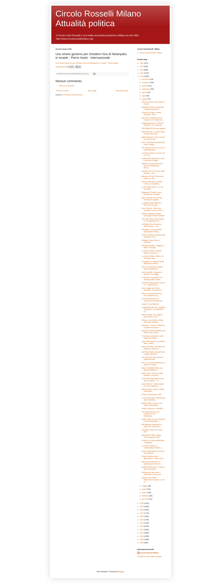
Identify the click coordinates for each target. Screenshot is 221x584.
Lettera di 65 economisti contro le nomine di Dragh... (153, 159)
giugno (144, 99)
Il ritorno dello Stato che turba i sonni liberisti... (153, 452)
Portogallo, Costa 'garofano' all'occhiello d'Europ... (152, 231)
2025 (142, 63)
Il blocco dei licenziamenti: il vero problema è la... (152, 295)
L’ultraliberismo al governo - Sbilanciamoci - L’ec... (152, 225)
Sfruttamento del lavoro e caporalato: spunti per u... (152, 473)
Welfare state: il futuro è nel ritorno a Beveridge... (152, 404)
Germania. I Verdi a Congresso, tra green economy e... (153, 326)
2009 (142, 539)
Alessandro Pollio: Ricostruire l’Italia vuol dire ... (153, 177)
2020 (142, 503)
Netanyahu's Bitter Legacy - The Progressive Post (152, 436)
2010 (142, 536)
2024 (142, 66)
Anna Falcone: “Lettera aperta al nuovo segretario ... (153, 385)
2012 (142, 530)
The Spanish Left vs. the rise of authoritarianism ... (153, 149)
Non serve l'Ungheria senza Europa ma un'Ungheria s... (153, 119)
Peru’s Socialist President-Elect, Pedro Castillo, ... (153, 143)
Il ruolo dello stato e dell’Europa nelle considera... (153, 399)
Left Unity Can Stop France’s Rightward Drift (152, 358)
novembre (146, 83)
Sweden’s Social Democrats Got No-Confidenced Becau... (152, 166)
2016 (142, 516)
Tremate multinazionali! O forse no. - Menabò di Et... (153, 284)
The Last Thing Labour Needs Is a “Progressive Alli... (153, 220)
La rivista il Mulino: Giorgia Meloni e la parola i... (151, 252)
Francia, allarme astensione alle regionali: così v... (153, 236)
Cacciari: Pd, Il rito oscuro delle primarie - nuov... (153, 172)
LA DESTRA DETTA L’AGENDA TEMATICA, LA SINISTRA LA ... (153, 310)
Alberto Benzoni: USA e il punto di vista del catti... (153, 138)
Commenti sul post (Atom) (73, 95)
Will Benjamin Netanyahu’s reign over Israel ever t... (152, 426)
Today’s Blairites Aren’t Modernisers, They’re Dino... (153, 457)
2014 (142, 523)
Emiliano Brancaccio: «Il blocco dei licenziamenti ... (153, 468)
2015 (142, 520)
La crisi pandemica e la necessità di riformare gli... (152, 300)
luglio (144, 96)
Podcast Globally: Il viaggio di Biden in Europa (153, 247)
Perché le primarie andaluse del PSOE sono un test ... (153, 332)
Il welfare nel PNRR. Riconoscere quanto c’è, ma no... (153, 480)
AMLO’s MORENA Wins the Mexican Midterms (152, 369)
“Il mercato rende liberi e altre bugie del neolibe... (152, 337)
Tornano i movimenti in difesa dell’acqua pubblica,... (152, 321)
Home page (92, 91)
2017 (142, 513)
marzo (144, 493)
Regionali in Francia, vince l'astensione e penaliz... (151, 193)
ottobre (145, 86)
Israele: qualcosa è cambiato (152, 408)
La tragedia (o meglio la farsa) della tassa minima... (153, 263)
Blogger (121, 572)
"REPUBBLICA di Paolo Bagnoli (153, 128)
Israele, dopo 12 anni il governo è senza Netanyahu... (153, 420)
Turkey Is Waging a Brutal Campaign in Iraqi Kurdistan (153, 215)
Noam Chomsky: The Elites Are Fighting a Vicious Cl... (153, 348)
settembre (146, 89)
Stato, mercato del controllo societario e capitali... (152, 199)
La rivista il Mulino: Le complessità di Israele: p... (152, 447)
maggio (145, 486)
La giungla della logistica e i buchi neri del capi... (152, 204)
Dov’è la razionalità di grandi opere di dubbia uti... (152, 268)
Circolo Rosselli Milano (149, 553)
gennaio (145, 499)
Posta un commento (66, 86)
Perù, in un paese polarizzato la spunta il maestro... (153, 364)
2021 (142, 76)
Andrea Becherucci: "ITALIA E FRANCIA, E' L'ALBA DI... (153, 124)
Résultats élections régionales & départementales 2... (153, 108)
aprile (144, 489)
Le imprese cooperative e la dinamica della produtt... (152, 278)
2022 (142, 73)
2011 (142, 533)
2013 (142, 526)
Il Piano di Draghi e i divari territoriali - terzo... (151, 114)
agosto (144, 92)
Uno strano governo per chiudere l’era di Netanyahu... (150, 414)
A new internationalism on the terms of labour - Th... (153, 380)
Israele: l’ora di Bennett (150, 304)
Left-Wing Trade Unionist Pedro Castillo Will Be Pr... (153, 353)
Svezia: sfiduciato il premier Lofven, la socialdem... (152, 183)
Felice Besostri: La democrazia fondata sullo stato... (153, 133)
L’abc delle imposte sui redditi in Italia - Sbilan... (153, 342)
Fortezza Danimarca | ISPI (151, 395)
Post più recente (62, 91)
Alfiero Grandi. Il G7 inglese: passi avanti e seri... (152, 316)
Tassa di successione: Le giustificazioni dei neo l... (152, 463)
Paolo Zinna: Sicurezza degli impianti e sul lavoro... (152, 374)
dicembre (145, 79)
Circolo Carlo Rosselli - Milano (150, 53)
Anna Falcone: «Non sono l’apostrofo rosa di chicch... (153, 209)
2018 (142, 510)
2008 (142, 543)
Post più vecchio (122, 91)
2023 (142, 70)
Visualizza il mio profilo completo (149, 557)
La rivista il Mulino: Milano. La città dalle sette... (153, 257)
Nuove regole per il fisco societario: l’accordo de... (152, 289)
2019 (142, 507)
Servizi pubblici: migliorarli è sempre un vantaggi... (152, 273)
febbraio (145, 496)
